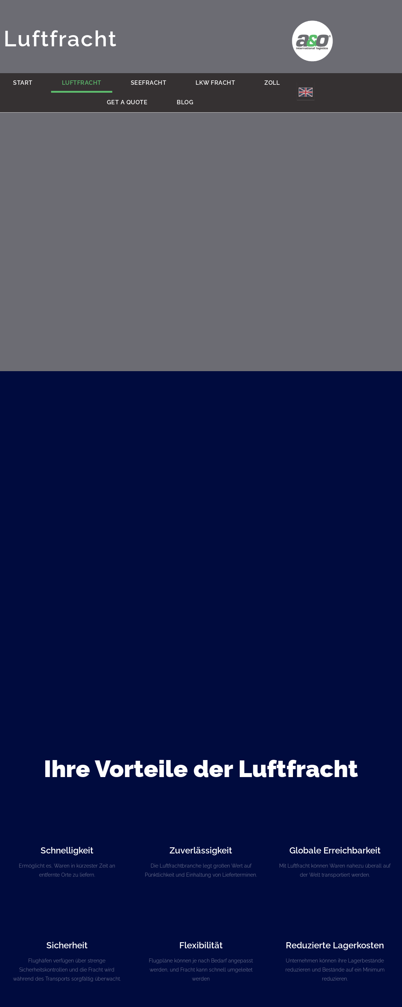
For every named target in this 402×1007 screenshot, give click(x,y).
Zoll (272, 82)
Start (23, 82)
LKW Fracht (215, 82)
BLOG (185, 102)
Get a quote (127, 102)
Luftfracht (81, 82)
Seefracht (149, 82)
